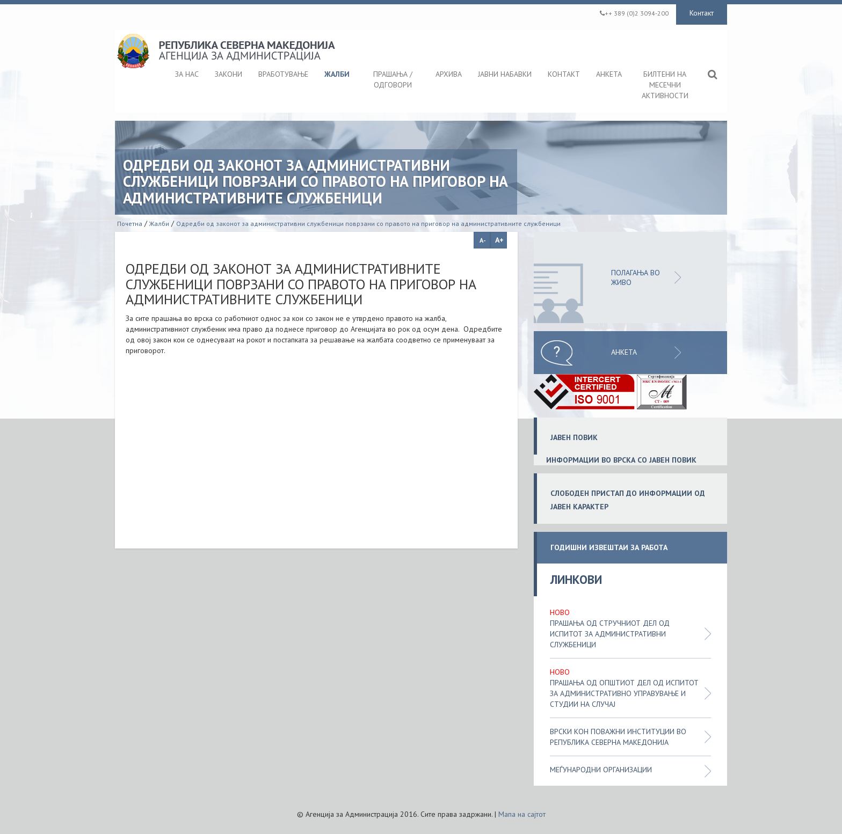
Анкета (624, 352)
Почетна (129, 224)
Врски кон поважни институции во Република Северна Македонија (618, 737)
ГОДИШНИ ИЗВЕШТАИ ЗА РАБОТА (608, 548)
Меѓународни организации (601, 769)
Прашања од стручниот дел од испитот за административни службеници (610, 633)
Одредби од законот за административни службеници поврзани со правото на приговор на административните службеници (368, 224)
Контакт (701, 13)
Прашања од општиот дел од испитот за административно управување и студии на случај (624, 693)
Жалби (159, 224)
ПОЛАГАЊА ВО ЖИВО (635, 277)
